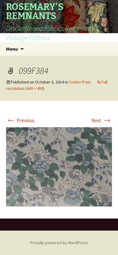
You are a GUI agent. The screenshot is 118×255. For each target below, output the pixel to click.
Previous (20, 120)
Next (101, 120)
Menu (12, 49)
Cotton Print (80, 82)
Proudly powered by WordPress (59, 242)
